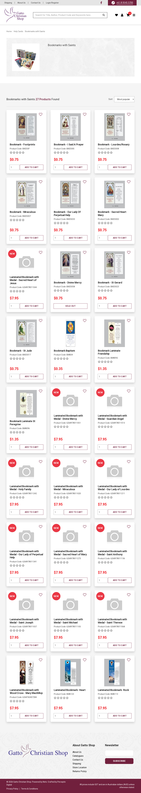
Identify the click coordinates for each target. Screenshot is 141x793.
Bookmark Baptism (64, 350)
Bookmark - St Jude (21, 350)
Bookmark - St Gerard (110, 282)
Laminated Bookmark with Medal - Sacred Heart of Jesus (24, 280)
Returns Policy (80, 771)
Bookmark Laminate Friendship (109, 352)
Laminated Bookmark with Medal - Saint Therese (112, 621)
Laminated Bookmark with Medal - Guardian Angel (112, 417)
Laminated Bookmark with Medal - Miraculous (68, 488)
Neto (45, 782)
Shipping (8, 3)
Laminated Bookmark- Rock (113, 690)
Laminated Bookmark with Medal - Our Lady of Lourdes (114, 488)
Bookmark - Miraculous (23, 211)
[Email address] (119, 753)
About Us (21, 3)
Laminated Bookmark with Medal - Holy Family (24, 488)
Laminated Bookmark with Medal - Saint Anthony (112, 553)
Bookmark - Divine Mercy (68, 282)
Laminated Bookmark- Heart (70, 690)
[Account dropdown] (122, 15)
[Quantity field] (14, 167)
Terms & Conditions (29, 789)
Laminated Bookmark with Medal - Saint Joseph (24, 621)
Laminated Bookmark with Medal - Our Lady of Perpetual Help (26, 554)
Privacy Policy (12, 789)
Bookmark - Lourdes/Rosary (113, 144)
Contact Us (35, 3)
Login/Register (52, 3)
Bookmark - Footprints (22, 144)
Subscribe (119, 761)
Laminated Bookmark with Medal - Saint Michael (68, 621)
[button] (128, 15)
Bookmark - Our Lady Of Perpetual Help (67, 213)
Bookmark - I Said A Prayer (69, 144)
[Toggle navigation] (134, 15)
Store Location (80, 767)
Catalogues (78, 756)
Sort (110, 99)
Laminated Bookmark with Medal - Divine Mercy (68, 417)
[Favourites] (116, 15)
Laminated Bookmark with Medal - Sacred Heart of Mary (70, 553)
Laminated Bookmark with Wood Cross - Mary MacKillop (26, 692)
